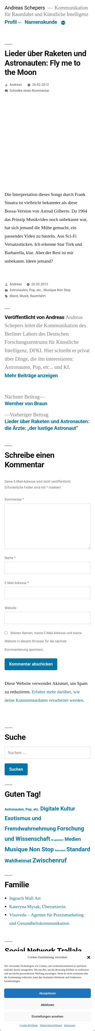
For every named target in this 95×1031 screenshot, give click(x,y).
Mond (14, 296)
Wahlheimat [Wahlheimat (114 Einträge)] (18, 861)
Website (10, 608)
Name (10, 558)
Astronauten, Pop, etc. (26, 290)
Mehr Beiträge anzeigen (31, 375)
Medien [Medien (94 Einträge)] (73, 839)
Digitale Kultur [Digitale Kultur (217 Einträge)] (57, 808)
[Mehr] (63, 22)
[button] (89, 957)
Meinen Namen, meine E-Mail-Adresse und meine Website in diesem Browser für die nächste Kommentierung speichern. (43, 641)
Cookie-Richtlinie (29, 1025)
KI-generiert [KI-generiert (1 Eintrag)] (57, 840)
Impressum (69, 1025)
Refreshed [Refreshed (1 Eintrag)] (60, 850)
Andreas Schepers (25, 8)
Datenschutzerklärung (51, 1025)
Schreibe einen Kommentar (29, 91)
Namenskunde (41, 22)
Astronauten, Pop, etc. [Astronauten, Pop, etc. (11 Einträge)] (22, 809)
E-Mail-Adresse (17, 583)
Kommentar (14, 499)
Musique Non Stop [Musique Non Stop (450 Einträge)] (29, 849)
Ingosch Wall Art (25, 898)
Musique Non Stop (56, 290)
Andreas (16, 85)
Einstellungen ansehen (47, 1016)
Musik (24, 296)
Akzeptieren (47, 993)
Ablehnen (47, 1005)
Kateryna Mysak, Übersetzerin (37, 907)
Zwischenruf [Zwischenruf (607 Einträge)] (50, 860)
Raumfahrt (38, 296)
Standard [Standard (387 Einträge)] (78, 849)
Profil (11, 22)
